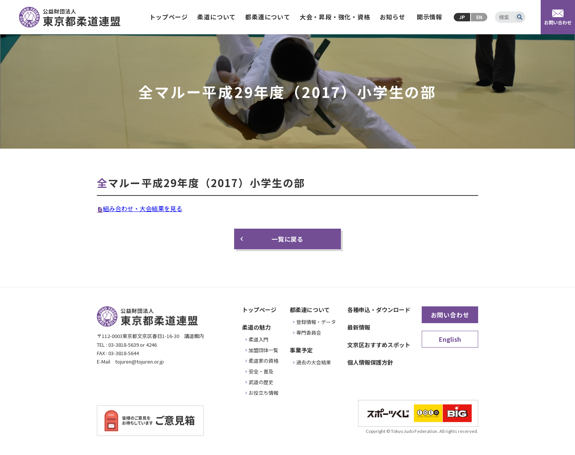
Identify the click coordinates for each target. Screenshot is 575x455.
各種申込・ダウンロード (378, 310)
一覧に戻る (287, 239)
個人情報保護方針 (370, 362)
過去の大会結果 (313, 362)
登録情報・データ (316, 321)
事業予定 (301, 350)
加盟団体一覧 (263, 350)
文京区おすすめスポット (378, 345)
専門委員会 (308, 332)
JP (462, 17)
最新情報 (358, 327)
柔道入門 (258, 339)
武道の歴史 (261, 382)
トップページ (168, 16)
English (450, 339)
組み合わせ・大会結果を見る (142, 208)
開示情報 (429, 16)
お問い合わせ (450, 314)
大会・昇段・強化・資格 (335, 16)
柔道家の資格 (263, 360)
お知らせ (392, 16)
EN (479, 17)
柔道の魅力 (256, 327)
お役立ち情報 (263, 392)
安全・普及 (261, 371)
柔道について (216, 16)
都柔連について (267, 16)
